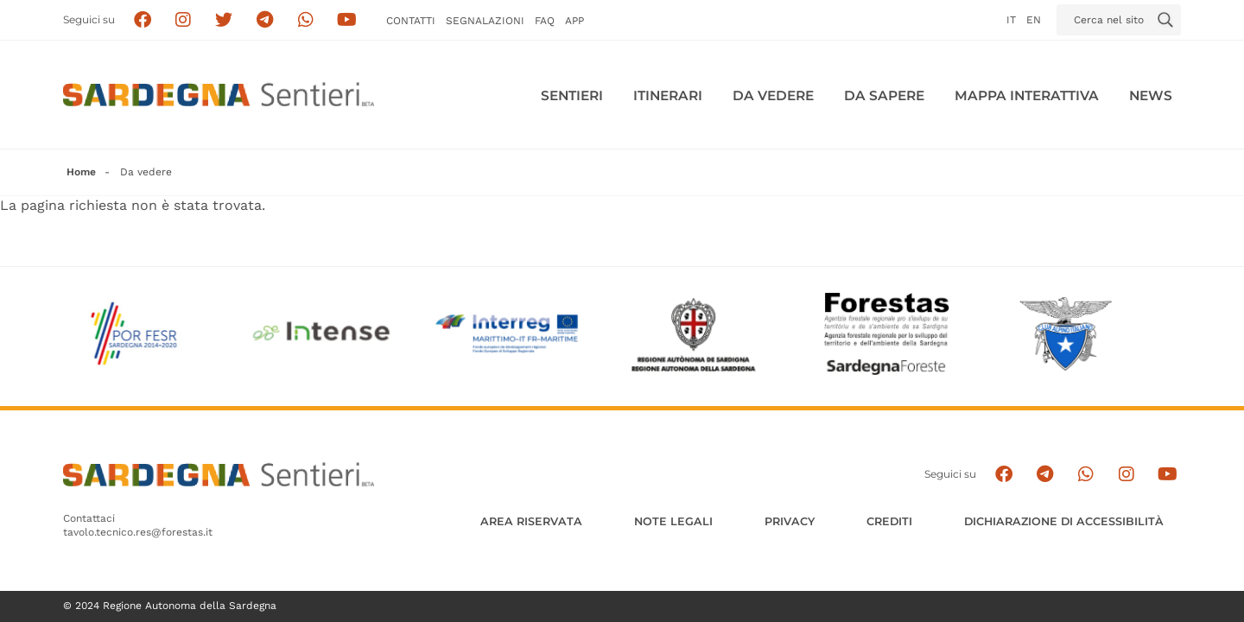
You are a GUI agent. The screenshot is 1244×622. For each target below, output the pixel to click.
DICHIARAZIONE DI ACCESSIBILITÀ (1064, 521)
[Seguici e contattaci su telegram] (265, 20)
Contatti (410, 21)
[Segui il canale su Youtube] (347, 20)
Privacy (790, 521)
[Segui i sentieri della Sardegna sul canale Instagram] (184, 20)
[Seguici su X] (224, 20)
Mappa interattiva (1027, 95)
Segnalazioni (485, 21)
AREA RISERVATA (531, 521)
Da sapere (884, 95)
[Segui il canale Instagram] (1126, 475)
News (1150, 95)
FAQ (545, 21)
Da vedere (773, 95)
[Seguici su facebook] (142, 20)
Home (81, 172)
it (1011, 20)
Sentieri (572, 95)
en (1033, 20)
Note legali (673, 521)
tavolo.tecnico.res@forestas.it (138, 532)
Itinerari (667, 95)
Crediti (889, 521)
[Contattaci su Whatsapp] (306, 20)
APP (574, 21)
